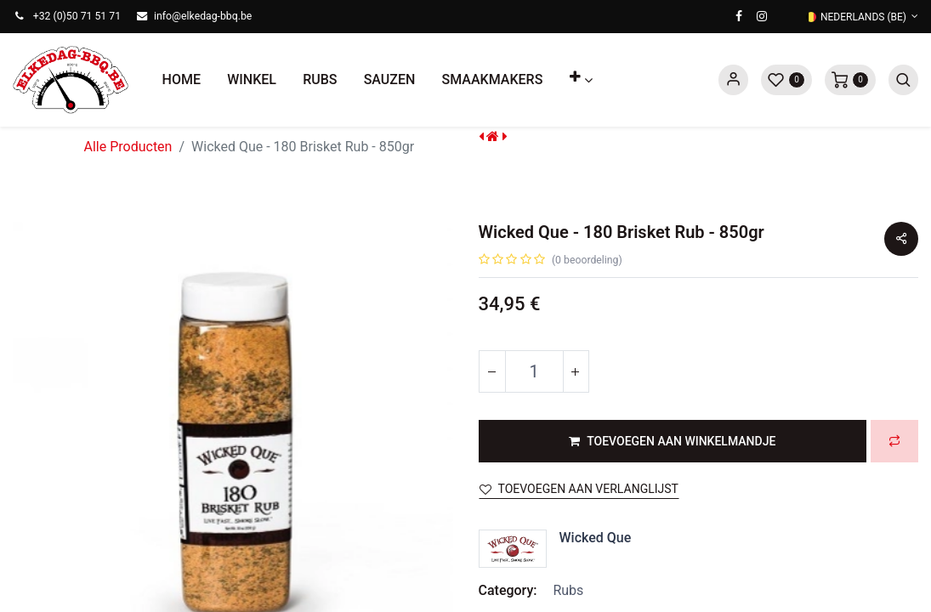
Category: (508, 590)
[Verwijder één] (492, 371)
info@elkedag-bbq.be (203, 16)
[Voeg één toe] (575, 371)
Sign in (733, 80)
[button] (580, 80)
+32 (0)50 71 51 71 (77, 16)
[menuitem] (181, 80)
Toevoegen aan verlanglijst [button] (579, 489)
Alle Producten (128, 147)
